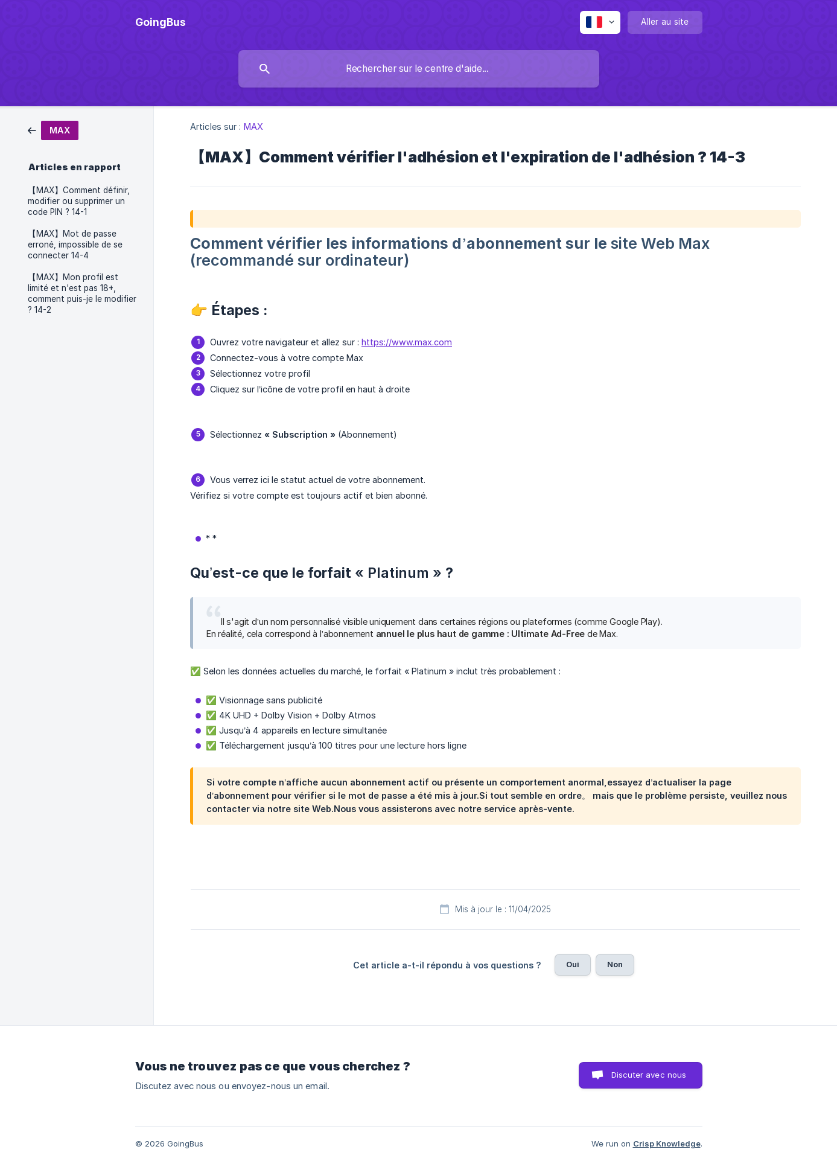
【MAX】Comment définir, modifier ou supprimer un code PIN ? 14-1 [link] (79, 201)
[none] (160, 22)
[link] (53, 129)
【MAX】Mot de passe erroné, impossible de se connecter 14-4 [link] (75, 244)
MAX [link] (253, 126)
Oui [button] (572, 964)
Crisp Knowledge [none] (667, 1143)
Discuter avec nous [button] (649, 1074)
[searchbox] (418, 69)
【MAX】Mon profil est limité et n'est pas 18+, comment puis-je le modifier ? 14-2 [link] (82, 293)
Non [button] (615, 964)
